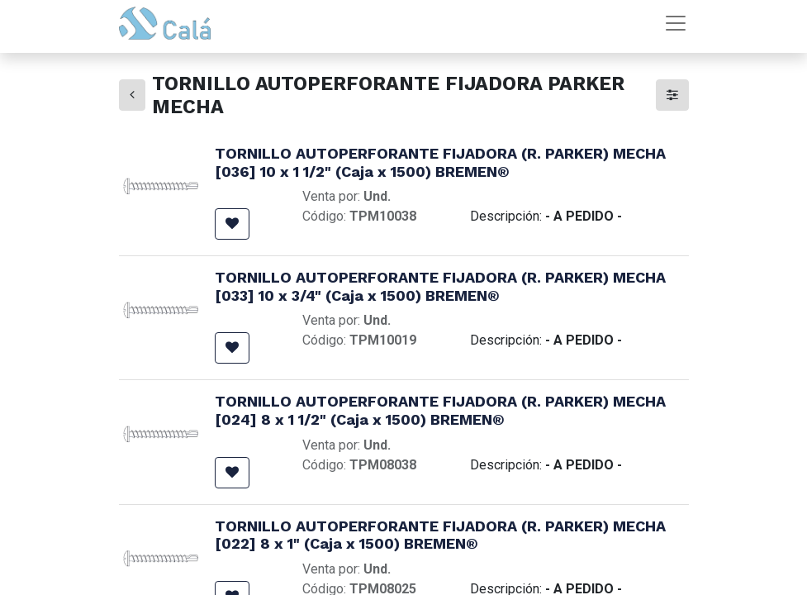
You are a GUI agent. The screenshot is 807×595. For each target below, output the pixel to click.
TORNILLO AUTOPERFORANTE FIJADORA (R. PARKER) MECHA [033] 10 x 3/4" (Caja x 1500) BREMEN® (440, 286)
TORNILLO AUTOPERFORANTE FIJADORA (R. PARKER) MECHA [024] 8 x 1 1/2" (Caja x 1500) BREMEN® (440, 410)
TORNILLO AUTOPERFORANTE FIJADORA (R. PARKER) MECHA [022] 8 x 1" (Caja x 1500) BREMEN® (440, 535)
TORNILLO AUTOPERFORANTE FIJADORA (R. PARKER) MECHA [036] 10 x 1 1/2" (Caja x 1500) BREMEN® (440, 162)
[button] (232, 224)
